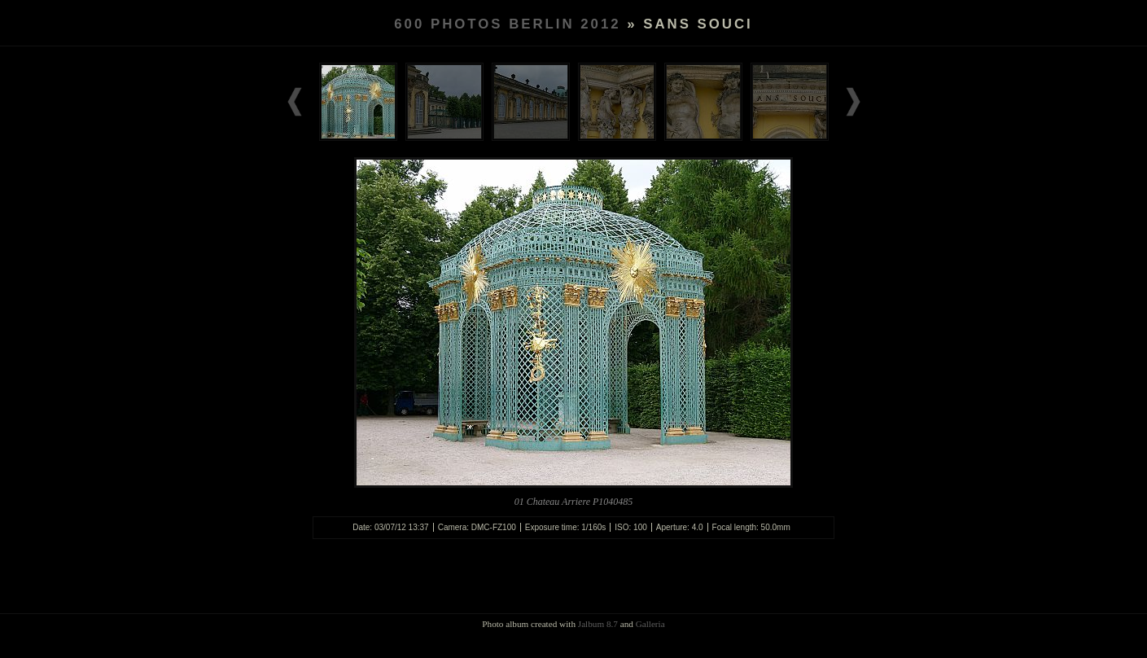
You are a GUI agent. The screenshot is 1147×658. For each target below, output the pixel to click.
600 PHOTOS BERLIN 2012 (507, 24)
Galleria (650, 624)
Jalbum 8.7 (598, 624)
